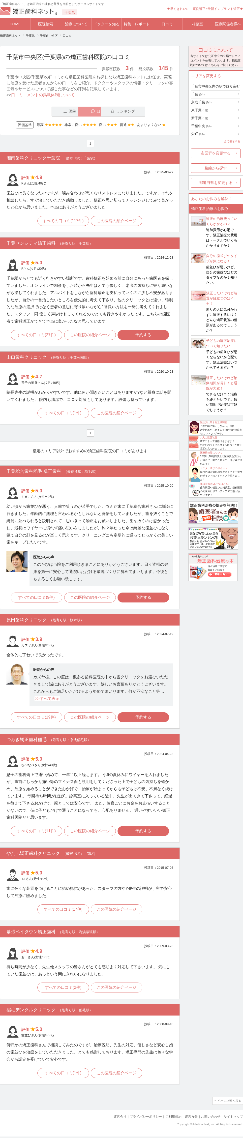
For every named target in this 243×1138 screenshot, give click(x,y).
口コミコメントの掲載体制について (43, 95)
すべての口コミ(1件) (63, 414)
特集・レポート (137, 24)
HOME (15, 24)
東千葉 (199, 110)
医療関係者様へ (228, 24)
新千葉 (199, 118)
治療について (76, 24)
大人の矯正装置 (208, 437)
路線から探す (216, 168)
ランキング (144, 111)
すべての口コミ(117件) (62, 221)
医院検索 (45, 24)
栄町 (198, 134)
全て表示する (232, 141)
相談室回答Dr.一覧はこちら (215, 483)
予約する (144, 335)
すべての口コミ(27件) (35, 335)
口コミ (167, 24)
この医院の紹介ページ (117, 221)
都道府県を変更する (216, 182)
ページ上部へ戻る (229, 1103)
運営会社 (120, 1118)
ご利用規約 (173, 1118)
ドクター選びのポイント (213, 468)
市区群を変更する (216, 153)
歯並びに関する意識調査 (213, 422)
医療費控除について (211, 452)
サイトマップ (233, 1118)
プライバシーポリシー (146, 1118)
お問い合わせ (210, 1118)
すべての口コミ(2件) (63, 990)
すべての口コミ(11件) (35, 833)
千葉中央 (201, 126)
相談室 (197, 24)
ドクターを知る (106, 24)
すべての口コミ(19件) (35, 718)
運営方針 (191, 1118)
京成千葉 (201, 102)
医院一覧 (40, 111)
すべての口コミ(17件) (62, 911)
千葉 (198, 94)
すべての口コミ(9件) (36, 598)
